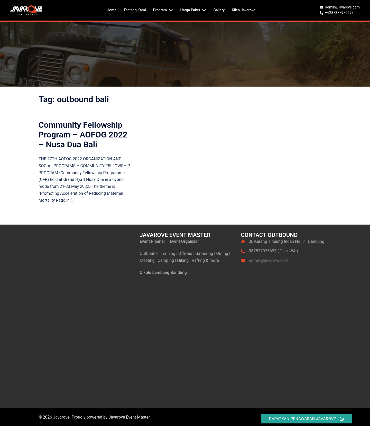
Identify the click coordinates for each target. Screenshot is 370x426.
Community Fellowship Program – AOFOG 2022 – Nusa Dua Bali (83, 135)
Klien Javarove (243, 10)
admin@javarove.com (268, 260)
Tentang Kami (135, 10)
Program (160, 10)
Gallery (219, 10)
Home (111, 10)
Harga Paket (190, 10)
